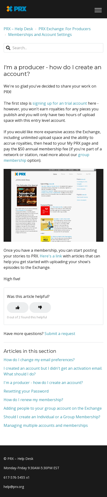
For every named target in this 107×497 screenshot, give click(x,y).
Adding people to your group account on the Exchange (53, 408)
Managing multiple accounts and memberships (46, 425)
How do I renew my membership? (33, 399)
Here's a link (51, 256)
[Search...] (53, 48)
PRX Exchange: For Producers (65, 28)
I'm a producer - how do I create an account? (43, 382)
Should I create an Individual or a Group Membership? (52, 416)
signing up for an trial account (60, 103)
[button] (98, 9)
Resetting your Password (26, 391)
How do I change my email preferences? (39, 359)
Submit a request (60, 333)
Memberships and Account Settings (40, 34)
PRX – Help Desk (18, 28)
